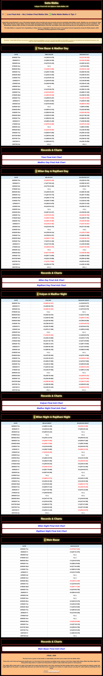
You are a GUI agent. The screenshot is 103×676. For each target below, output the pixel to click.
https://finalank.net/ (54, 671)
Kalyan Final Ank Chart (51, 403)
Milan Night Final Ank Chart (51, 526)
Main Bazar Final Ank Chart (51, 649)
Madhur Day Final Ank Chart (51, 162)
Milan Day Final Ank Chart (51, 280)
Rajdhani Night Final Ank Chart (51, 531)
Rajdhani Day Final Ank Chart (51, 285)
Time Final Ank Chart (51, 157)
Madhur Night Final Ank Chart (51, 408)
